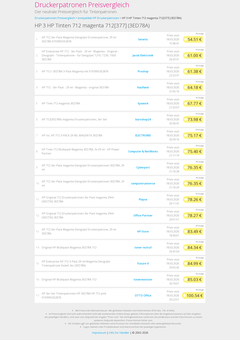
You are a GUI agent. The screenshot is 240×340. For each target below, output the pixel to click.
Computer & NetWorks (143, 151)
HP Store (143, 231)
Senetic (143, 39)
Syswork (143, 103)
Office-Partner (143, 215)
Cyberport (143, 167)
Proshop (143, 71)
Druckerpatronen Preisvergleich (82, 4)
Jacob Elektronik (143, 55)
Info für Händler (119, 332)
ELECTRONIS (143, 135)
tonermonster (143, 279)
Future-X (143, 263)
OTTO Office (143, 295)
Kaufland (143, 87)
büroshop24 (143, 119)
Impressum (99, 332)
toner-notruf (143, 247)
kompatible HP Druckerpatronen (98, 18)
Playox (143, 199)
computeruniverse (143, 183)
